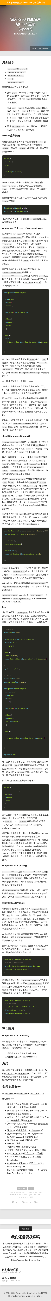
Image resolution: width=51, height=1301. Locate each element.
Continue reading (32, 1260)
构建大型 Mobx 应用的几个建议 (21, 1146)
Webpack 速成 (13, 1143)
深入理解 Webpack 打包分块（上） (23, 1137)
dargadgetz (45, 48)
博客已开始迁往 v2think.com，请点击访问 (25, 2)
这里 (31, 578)
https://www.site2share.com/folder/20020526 (23, 1093)
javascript (21, 1188)
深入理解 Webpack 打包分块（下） (23, 1140)
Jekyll (29, 1293)
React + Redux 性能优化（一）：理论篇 (25, 1153)
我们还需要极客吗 (25, 1237)
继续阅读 (25, 1229)
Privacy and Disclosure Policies (29, 1296)
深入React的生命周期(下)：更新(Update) (25, 24)
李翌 (31, 1197)
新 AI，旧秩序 (9, 1278)
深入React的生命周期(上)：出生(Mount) (25, 1130)
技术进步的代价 (10, 1269)
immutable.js (8, 840)
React (31, 1188)
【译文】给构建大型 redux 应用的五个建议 (26, 1150)
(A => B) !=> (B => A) (32, 282)
